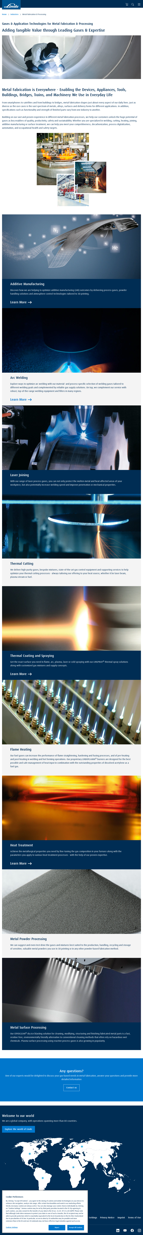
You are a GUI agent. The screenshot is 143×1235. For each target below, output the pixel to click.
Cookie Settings (89, 1218)
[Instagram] (139, 1231)
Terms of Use (134, 1218)
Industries (15, 14)
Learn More (18, 302)
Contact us (71, 1088)
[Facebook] (132, 1231)
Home (4, 14)
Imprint (121, 1218)
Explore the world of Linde (18, 1129)
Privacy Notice (107, 1218)
